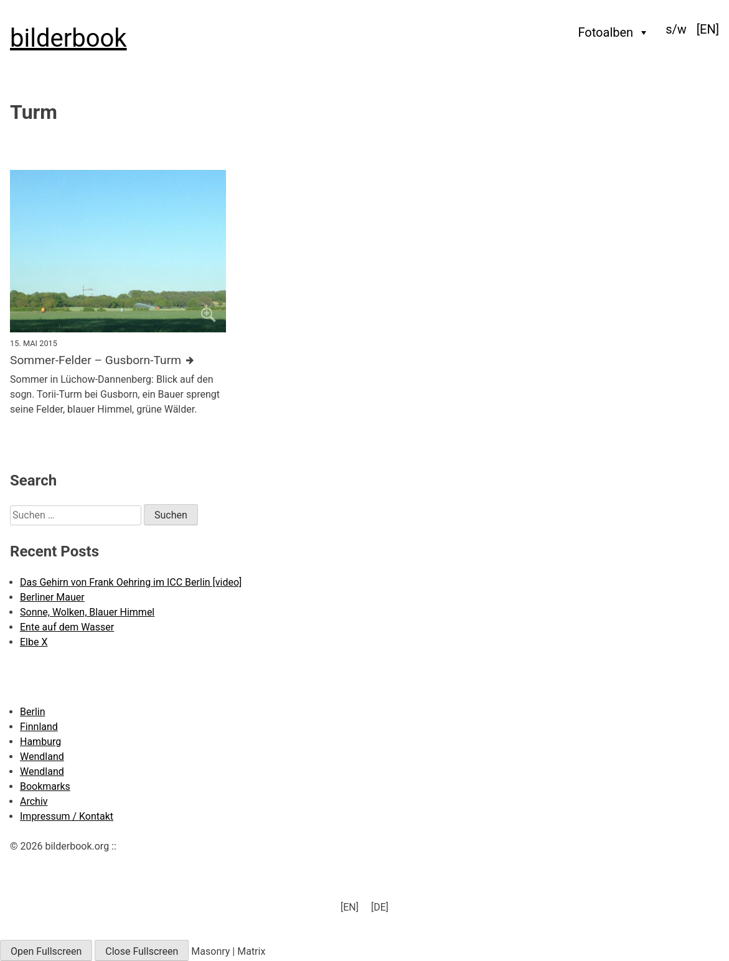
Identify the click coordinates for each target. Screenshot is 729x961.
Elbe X (33, 642)
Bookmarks (45, 786)
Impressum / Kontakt (66, 816)
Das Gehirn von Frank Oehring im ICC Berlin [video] (131, 582)
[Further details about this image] (118, 361)
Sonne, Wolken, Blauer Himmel (87, 612)
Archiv (34, 801)
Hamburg (40, 742)
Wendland (42, 756)
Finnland (39, 727)
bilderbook (68, 38)
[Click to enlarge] (118, 251)
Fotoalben (614, 32)
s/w (676, 29)
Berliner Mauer (52, 597)
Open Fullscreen (46, 951)
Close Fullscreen (141, 951)
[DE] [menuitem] (379, 907)
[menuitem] (708, 29)
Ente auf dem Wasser (67, 627)
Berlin (32, 712)
